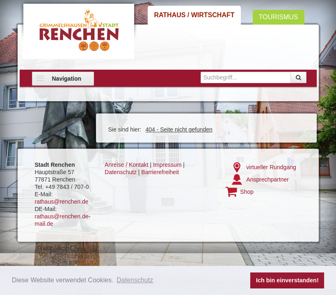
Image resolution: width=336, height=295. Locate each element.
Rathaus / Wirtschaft (194, 14)
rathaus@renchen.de (62, 201)
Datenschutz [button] (135, 280)
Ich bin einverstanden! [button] (287, 280)
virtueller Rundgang (271, 167)
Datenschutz (121, 172)
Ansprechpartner (267, 179)
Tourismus (278, 17)
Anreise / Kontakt (127, 164)
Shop (247, 191)
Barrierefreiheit (160, 172)
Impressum (167, 164)
